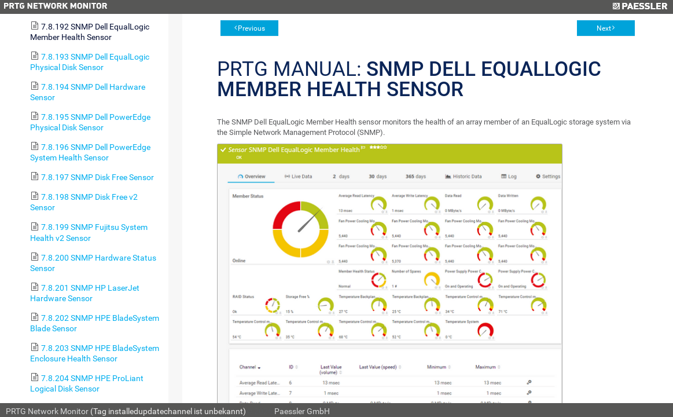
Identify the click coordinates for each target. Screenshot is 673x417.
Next (604, 28)
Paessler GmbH (302, 411)
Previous (251, 28)
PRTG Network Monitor (47, 411)
